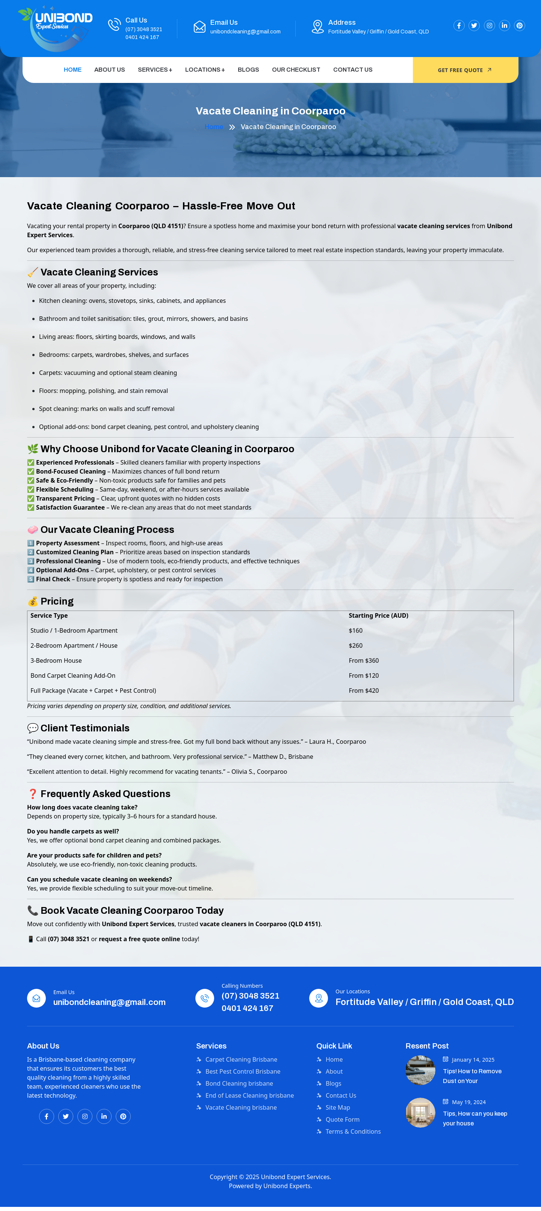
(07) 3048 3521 (143, 29)
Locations (203, 69)
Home (73, 69)
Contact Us (353, 69)
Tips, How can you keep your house (475, 1131)
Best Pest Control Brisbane (238, 1084)
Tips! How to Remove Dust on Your (472, 1089)
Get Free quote (466, 70)
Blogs (248, 69)
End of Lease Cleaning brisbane (245, 1108)
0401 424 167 (142, 37)
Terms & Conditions (348, 1144)
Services (153, 69)
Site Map (333, 1120)
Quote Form (338, 1132)
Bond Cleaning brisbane (234, 1096)
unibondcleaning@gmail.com (245, 32)
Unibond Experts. (287, 1199)
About (329, 1084)
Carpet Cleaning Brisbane (236, 1072)
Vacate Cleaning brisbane (236, 1120)
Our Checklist (296, 69)
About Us (109, 69)
